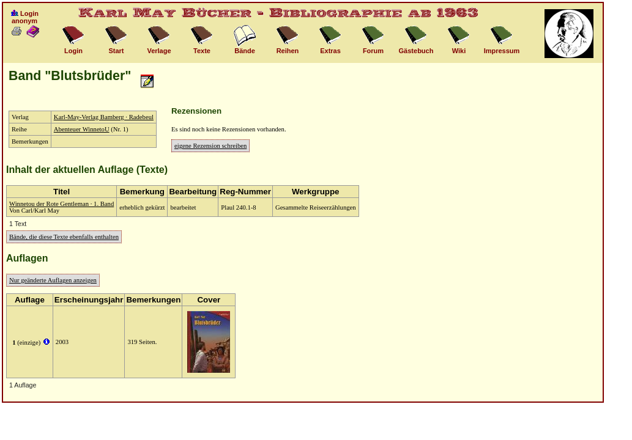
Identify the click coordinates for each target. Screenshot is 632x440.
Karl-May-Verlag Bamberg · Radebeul (104, 117)
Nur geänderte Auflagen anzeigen (53, 280)
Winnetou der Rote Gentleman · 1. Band (61, 203)
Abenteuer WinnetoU (82, 129)
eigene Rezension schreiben (210, 145)
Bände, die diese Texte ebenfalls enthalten (64, 236)
